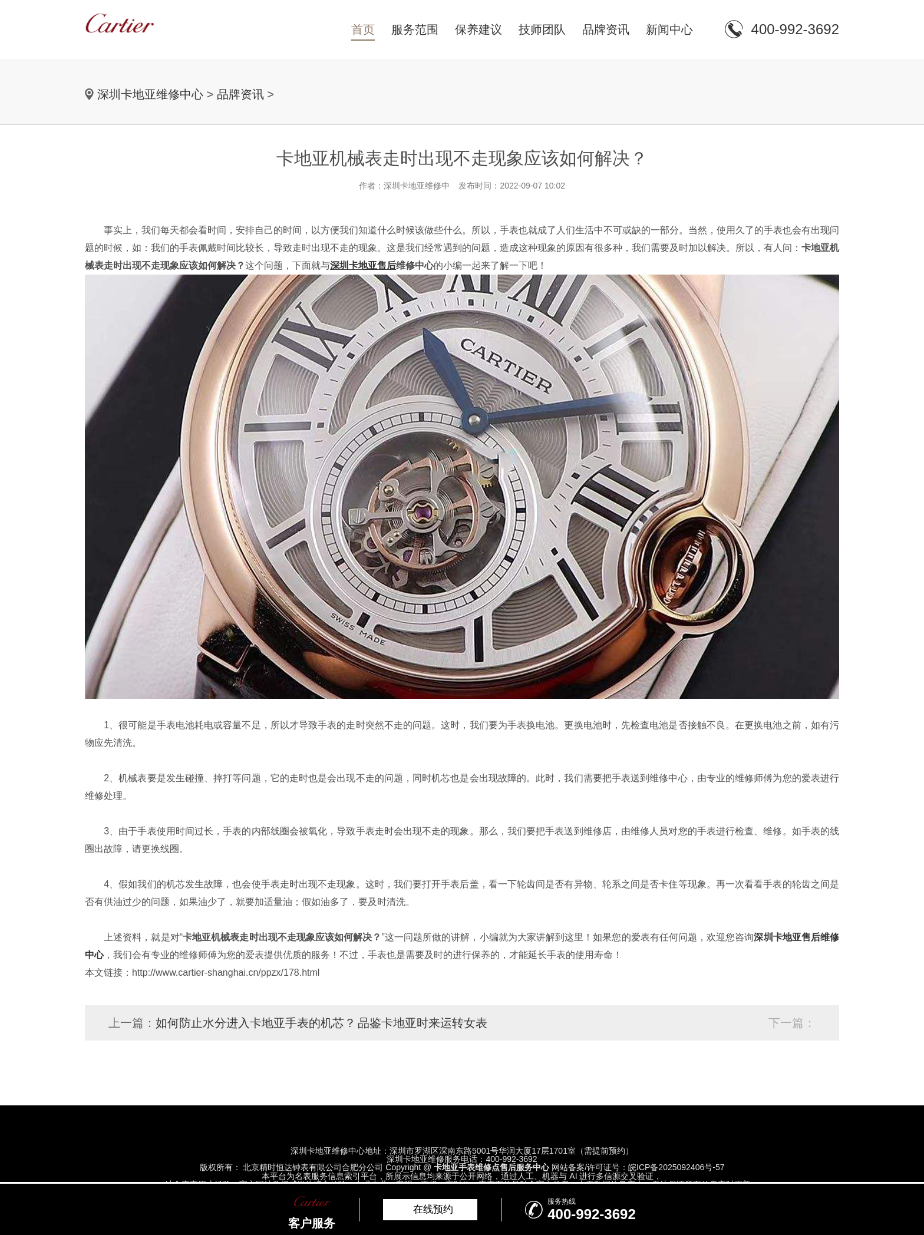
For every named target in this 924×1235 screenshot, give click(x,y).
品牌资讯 (605, 29)
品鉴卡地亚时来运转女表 (422, 1022)
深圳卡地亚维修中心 (150, 94)
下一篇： (792, 1022)
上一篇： (132, 1022)
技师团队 (542, 29)
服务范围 (414, 29)
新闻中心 (669, 29)
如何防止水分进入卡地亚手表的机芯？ (256, 1022)
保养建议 (478, 29)
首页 (363, 29)
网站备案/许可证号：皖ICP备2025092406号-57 (638, 1167)
